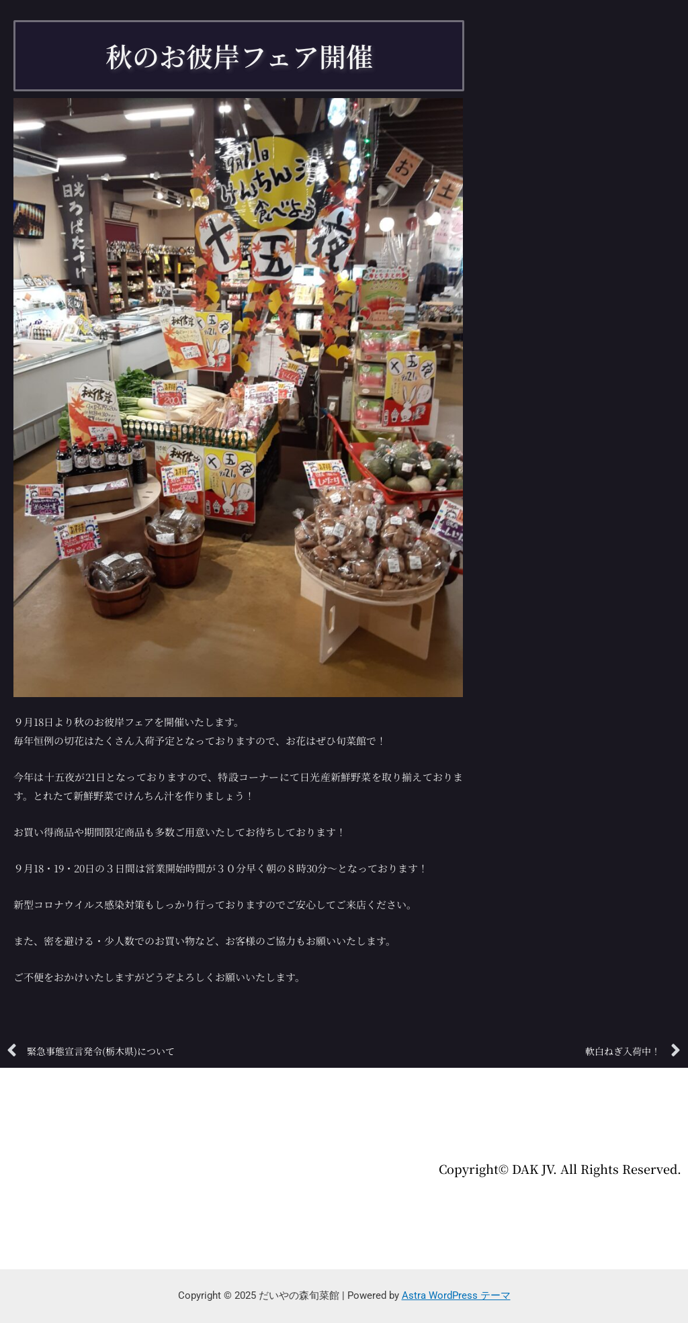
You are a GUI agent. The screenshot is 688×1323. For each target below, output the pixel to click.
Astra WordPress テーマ (456, 1295)
